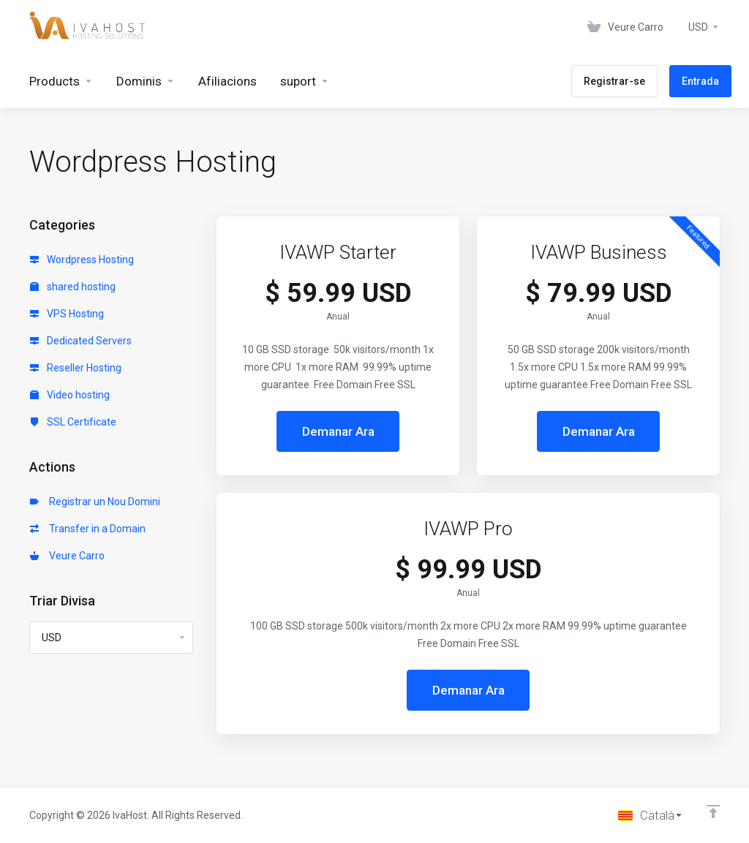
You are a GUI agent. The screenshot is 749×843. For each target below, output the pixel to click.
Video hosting (70, 395)
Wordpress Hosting (82, 259)
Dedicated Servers (81, 341)
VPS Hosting (67, 314)
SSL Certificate (73, 422)
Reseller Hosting (75, 368)
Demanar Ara (338, 431)
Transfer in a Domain (88, 528)
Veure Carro (67, 556)
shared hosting (73, 286)
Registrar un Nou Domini (95, 501)
